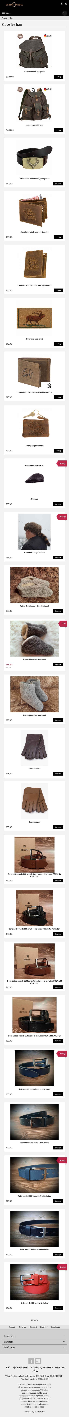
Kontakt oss (55, 1327)
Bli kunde (22, 1327)
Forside (4, 18)
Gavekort (33, 1327)
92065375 (57, 1376)
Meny (6, 13)
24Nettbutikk (39, 1412)
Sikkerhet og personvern (42, 1367)
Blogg (35, 1370)
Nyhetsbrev (60, 1367)
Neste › (34, 1320)
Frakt (8, 1367)
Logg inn (43, 1327)
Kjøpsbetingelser (20, 1367)
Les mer (35, 1404)
